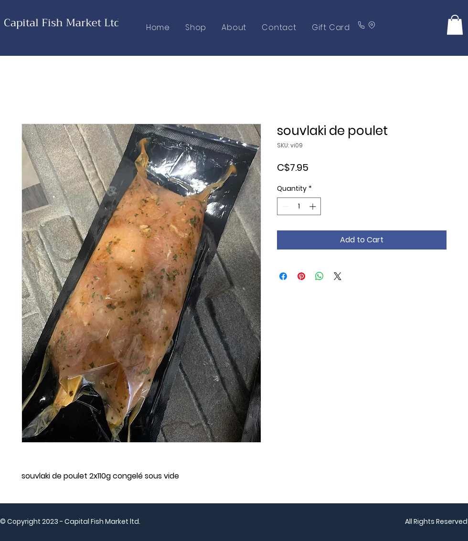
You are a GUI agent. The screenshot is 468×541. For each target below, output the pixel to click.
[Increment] (313, 206)
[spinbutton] (299, 206)
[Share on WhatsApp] (319, 276)
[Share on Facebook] (283, 276)
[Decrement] (284, 206)
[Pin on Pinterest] (301, 276)
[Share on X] (337, 276)
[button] (455, 25)
